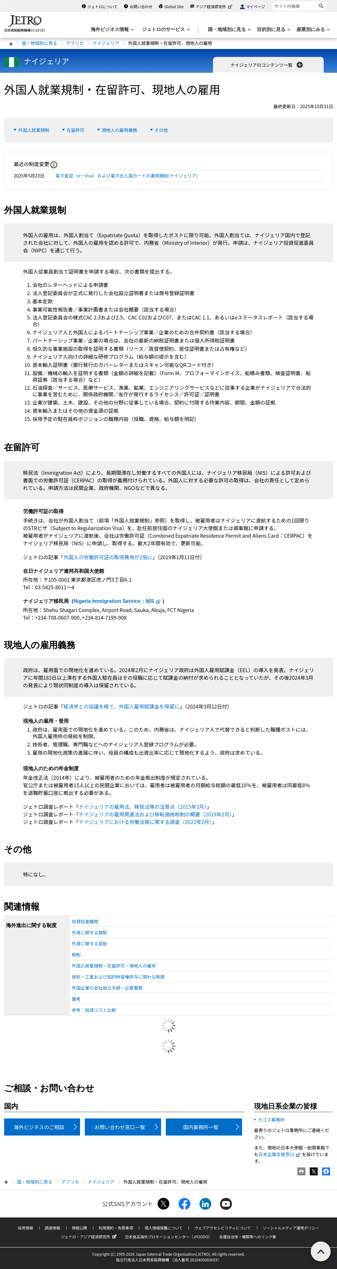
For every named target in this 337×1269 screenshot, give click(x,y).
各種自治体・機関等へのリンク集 (247, 1236)
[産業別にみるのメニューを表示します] (312, 29)
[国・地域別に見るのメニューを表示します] (229, 29)
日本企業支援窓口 (280, 1154)
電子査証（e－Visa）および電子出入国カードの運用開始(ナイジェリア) (127, 175)
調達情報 (52, 1227)
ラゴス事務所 (271, 1120)
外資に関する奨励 (89, 943)
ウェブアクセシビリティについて (222, 1227)
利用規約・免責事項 (116, 1227)
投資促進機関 (85, 921)
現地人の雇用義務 (119, 130)
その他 (161, 130)
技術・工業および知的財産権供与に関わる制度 (118, 977)
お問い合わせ (141, 6)
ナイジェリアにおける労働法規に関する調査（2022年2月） (145, 822)
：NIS (117, 601)
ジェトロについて (102, 6)
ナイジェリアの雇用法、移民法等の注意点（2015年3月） (143, 806)
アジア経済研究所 (215, 6)
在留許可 (75, 130)
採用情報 (25, 1227)
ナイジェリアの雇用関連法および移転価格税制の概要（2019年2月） (155, 814)
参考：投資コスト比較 (94, 1010)
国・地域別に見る (39, 43)
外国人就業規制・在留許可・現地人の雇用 (114, 966)
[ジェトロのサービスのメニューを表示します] (165, 29)
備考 (76, 999)
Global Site (174, 6)
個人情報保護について (164, 1227)
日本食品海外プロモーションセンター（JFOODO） (168, 1236)
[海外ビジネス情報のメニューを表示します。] (112, 29)
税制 (76, 954)
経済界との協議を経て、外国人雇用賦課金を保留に (122, 706)
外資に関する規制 (89, 932)
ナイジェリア (106, 43)
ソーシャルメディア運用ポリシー (291, 1227)
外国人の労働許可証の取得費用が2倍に (108, 557)
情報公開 (79, 1227)
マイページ (255, 6)
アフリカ (75, 43)
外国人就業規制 (33, 130)
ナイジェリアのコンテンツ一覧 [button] (267, 65)
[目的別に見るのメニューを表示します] (273, 29)
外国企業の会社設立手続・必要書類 (107, 988)
